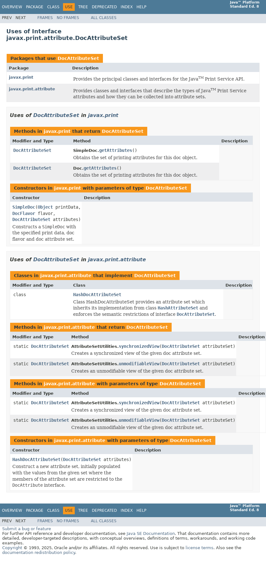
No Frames (68, 18)
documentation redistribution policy (38, 552)
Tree (83, 7)
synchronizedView (139, 346)
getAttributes (115, 150)
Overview (12, 7)
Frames (45, 18)
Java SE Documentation (151, 533)
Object (45, 207)
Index (127, 7)
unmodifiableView (139, 363)
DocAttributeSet (78, 58)
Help (141, 7)
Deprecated (104, 7)
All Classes (104, 18)
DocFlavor (23, 213)
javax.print (21, 77)
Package (34, 7)
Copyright (12, 547)
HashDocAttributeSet (97, 294)
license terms (199, 547)
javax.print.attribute (32, 89)
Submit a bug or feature (26, 528)
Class (53, 7)
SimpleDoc (23, 207)
